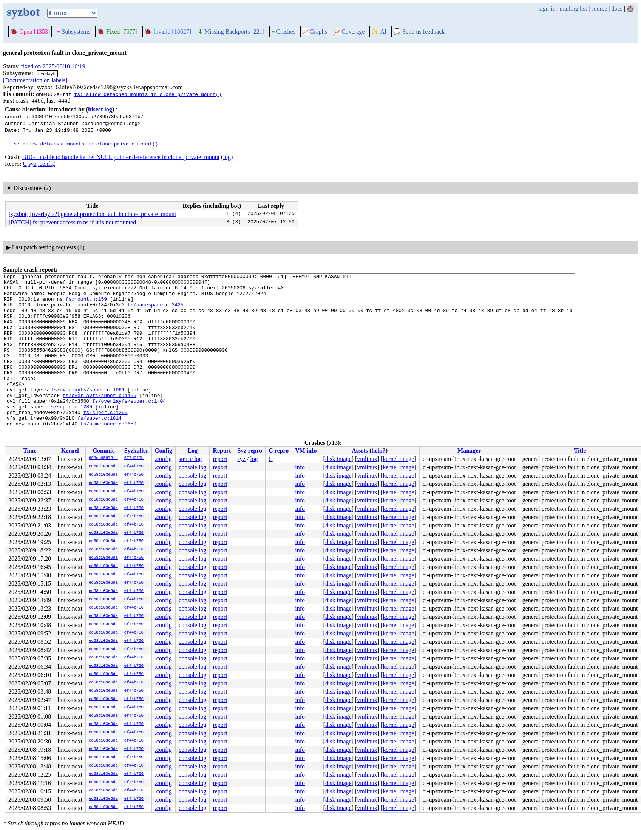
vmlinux (367, 459)
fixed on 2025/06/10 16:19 (53, 66)
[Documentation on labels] (35, 80)
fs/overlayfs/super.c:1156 (99, 420)
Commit (103, 450)
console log (192, 467)
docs (616, 8)
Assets (360, 450)
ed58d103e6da (103, 466)
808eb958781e (103, 458)
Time (29, 450)
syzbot (23, 12)
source (599, 8)
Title (580, 450)
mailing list (573, 8)
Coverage (349, 31)
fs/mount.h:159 (86, 304)
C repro (279, 450)
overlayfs (47, 73)
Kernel (70, 450)
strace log (190, 459)
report (220, 459)
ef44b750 (134, 466)
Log (192, 450)
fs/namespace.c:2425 (156, 311)
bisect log (100, 109)
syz (32, 164)
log (226, 157)
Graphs (314, 31)
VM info (306, 450)
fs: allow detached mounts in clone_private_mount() (147, 94)
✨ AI (378, 31)
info (300, 467)
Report (222, 450)
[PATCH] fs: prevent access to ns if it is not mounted (72, 222)
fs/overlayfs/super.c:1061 (88, 413)
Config (163, 450)
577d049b (134, 458)
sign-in (547, 8)
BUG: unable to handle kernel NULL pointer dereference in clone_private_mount (120, 157)
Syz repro (249, 450)
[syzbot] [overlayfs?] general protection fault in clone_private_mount (92, 214)
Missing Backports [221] (231, 31)
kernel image (398, 459)
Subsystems (73, 31)
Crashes (283, 31)
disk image (338, 459)
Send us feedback (419, 31)
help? (378, 450)
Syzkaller (136, 450)
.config (46, 164)
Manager (469, 450)
